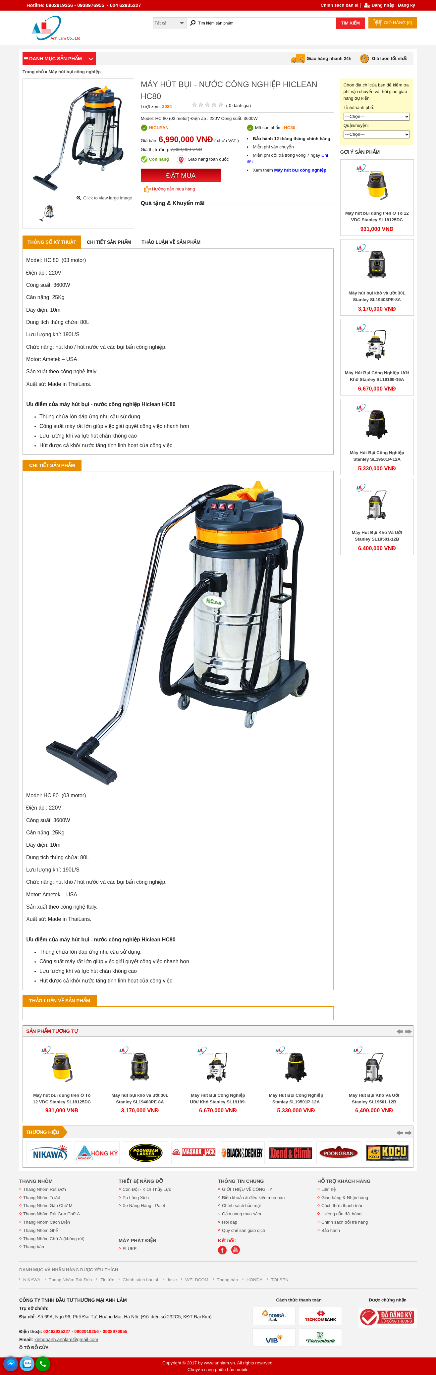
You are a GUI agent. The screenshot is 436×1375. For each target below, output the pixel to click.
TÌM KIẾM (350, 23)
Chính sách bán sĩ (339, 5)
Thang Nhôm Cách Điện (46, 1222)
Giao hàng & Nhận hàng (344, 1197)
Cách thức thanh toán (342, 1205)
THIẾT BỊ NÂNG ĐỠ (141, 1181)
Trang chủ (33, 71)
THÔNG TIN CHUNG (241, 1181)
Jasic (172, 1279)
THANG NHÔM (36, 1181)
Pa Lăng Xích (136, 1197)
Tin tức (107, 1279)
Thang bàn (33, 1246)
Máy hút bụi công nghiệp (74, 71)
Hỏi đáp (229, 1222)
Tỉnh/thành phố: (359, 107)
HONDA (254, 1279)
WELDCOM (196, 1279)
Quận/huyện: (356, 125)
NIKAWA (31, 1279)
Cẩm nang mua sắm (241, 1213)
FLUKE (130, 1248)
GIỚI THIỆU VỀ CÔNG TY (247, 1189)
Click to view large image (107, 197)
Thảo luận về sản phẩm (170, 242)
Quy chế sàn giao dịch (243, 1230)
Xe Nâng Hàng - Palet (144, 1205)
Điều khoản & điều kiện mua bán (253, 1197)
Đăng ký (406, 5)
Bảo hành (330, 1230)
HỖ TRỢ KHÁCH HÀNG (343, 1181)
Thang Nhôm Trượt (41, 1197)
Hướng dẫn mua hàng (169, 189)
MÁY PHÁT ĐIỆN (137, 1240)
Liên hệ (328, 1189)
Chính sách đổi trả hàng (344, 1222)
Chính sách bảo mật (241, 1205)
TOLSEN (280, 1279)
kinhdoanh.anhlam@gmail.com (66, 1339)
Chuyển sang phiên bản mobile (218, 1369)
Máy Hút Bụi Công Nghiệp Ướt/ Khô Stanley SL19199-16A (218, 1102)
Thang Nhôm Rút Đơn (44, 1189)
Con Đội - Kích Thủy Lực (147, 1189)
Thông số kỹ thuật (51, 242)
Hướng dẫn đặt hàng (341, 1213)
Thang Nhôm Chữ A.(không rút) (53, 1238)
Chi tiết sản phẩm (109, 242)
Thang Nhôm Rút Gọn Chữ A (51, 1213)
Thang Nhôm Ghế (40, 1230)
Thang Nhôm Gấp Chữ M (48, 1205)
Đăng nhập (383, 5)
